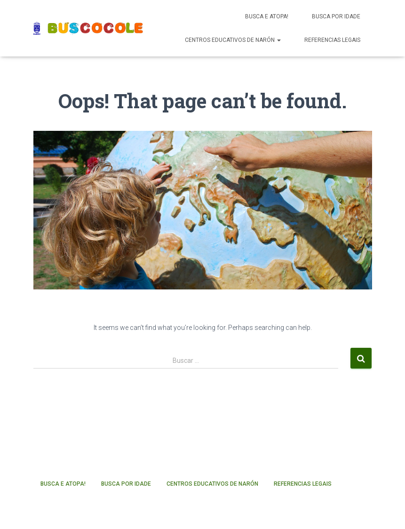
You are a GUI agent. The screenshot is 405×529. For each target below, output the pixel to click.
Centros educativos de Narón (233, 40)
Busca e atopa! (266, 16)
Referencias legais (332, 40)
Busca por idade (336, 16)
